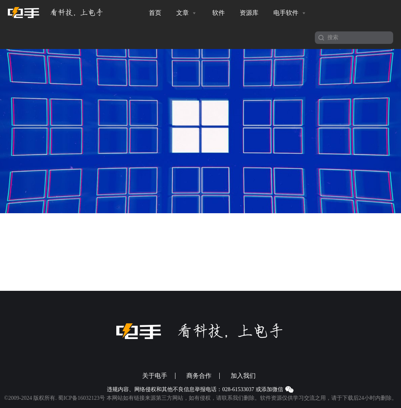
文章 (186, 12)
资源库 (249, 12)
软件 (218, 12)
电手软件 (290, 12)
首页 (155, 12)
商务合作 (198, 376)
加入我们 (243, 376)
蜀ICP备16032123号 (81, 398)
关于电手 (154, 376)
